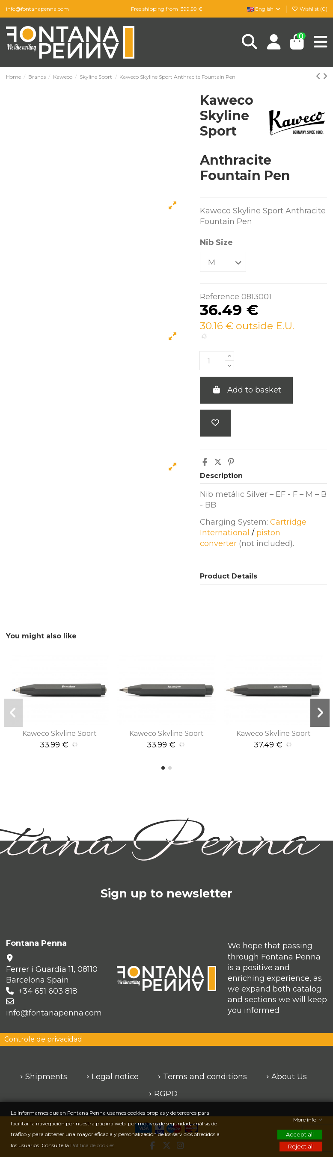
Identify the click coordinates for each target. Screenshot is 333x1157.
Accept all (300, 1134)
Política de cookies (93, 1145)
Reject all (301, 1146)
